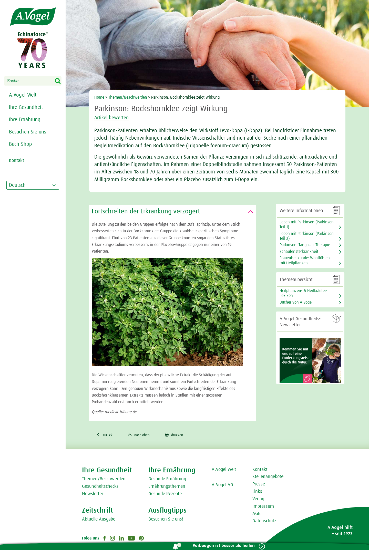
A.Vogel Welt (22, 95)
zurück (105, 435)
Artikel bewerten (114, 117)
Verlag (258, 499)
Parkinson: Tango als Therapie (305, 245)
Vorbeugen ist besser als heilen (222, 546)
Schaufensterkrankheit (299, 252)
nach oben (142, 435)
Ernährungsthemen (166, 487)
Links (257, 492)
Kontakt (260, 470)
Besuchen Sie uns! (165, 519)
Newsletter (92, 494)
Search (60, 81)
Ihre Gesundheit (26, 107)
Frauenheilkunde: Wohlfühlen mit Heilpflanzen (305, 260)
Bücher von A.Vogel (296, 302)
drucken (180, 435)
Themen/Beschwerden (127, 97)
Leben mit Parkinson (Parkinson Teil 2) (307, 236)
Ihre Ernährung (24, 119)
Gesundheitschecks (100, 487)
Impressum (263, 507)
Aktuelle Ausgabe (98, 519)
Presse (258, 485)
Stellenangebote (267, 477)
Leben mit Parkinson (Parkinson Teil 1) (307, 224)
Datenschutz (264, 522)
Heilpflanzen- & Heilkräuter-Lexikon (303, 293)
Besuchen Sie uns (27, 131)
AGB (256, 514)
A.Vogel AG (222, 485)
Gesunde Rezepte (165, 494)
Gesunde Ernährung (167, 480)
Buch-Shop (20, 144)
